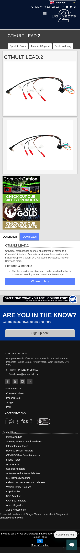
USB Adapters (13, 496)
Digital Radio (13, 491)
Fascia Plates (13, 459)
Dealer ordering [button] (63, 46)
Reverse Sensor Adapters (19, 450)
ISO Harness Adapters (18, 478)
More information (40, 545)
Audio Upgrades (14, 505)
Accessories (12, 464)
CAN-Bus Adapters (16, 500)
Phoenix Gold (13, 398)
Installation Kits (14, 437)
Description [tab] (10, 236)
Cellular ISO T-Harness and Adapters (25, 482)
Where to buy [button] (40, 281)
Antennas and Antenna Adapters (23, 473)
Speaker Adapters (15, 468)
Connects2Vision (15, 393)
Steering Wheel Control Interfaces (24, 441)
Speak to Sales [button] (18, 46)
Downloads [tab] (30, 236)
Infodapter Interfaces (17, 446)
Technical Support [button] (40, 46)
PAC (8, 407)
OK (39, 541)
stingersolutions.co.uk (11, 517)
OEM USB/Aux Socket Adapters (23, 455)
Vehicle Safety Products (18, 487)
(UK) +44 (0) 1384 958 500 (47, 7)
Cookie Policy (40, 537)
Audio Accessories (16, 509)
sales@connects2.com (27, 374)
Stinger (10, 402)
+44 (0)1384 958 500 (27, 369)
